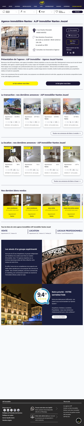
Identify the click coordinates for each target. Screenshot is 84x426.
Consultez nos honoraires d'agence (47, 50)
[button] (5, 106)
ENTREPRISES (67, 6)
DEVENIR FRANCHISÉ (77, 6)
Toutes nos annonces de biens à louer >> (67, 181)
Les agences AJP (67, 406)
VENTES (10, 6)
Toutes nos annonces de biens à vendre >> (67, 133)
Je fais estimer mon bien (21, 83)
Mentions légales (7, 420)
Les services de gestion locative (71, 412)
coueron (7, 119)
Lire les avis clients (59, 317)
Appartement (8, 117)
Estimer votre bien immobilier (71, 410)
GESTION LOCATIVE (27, 6)
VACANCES (58, 6)
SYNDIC (35, 6)
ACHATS (4, 6)
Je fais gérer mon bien (63, 83)
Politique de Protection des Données (12, 413)
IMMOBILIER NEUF (49, 6)
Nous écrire (72, 35)
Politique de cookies (7, 415)
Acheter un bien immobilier (70, 408)
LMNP (41, 6)
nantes (27, 119)
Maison (66, 117)
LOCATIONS (17, 6)
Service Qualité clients (8, 418)
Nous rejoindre (72, 42)
